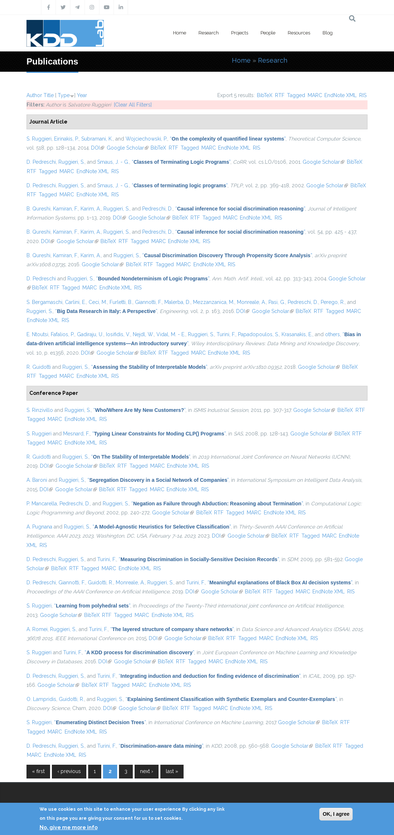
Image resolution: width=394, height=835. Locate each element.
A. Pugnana (39, 527)
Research (208, 33)
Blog (328, 33)
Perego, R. (333, 302)
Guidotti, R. (100, 582)
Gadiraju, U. (90, 334)
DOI (97, 148)
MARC (315, 95)
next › (146, 771)
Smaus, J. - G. (113, 162)
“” (228, 139)
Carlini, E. (75, 302)
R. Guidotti (38, 367)
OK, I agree (336, 814)
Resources (299, 33)
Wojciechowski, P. (146, 139)
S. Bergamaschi (44, 302)
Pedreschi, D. (157, 209)
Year (82, 95)
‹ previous (69, 771)
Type (64, 95)
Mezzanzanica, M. (213, 302)
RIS (362, 95)
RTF (279, 95)
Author (34, 95)
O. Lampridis (41, 699)
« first (38, 771)
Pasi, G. (276, 302)
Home (179, 33)
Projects (239, 33)
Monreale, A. (251, 302)
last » (172, 771)
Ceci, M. (98, 302)
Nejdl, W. (143, 334)
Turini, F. (226, 334)
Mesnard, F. (76, 434)
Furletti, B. (121, 302)
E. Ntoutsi (37, 334)
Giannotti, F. (148, 302)
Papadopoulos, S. (258, 334)
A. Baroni (36, 480)
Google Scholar (127, 148)
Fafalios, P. (62, 334)
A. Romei (37, 629)
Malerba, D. (177, 302)
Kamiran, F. (65, 209)
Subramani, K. (97, 139)
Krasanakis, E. (297, 334)
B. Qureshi (38, 209)
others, (333, 334)
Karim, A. (91, 209)
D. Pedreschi (41, 162)
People (267, 33)
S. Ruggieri (39, 139)
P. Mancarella (41, 503)
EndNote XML (340, 95)
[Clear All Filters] (133, 105)
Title (49, 95)
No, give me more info (69, 827)
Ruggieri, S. (71, 162)
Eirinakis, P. (66, 139)
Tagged (296, 95)
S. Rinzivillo (39, 410)
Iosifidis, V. (118, 334)
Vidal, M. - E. (170, 334)
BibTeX (264, 95)
